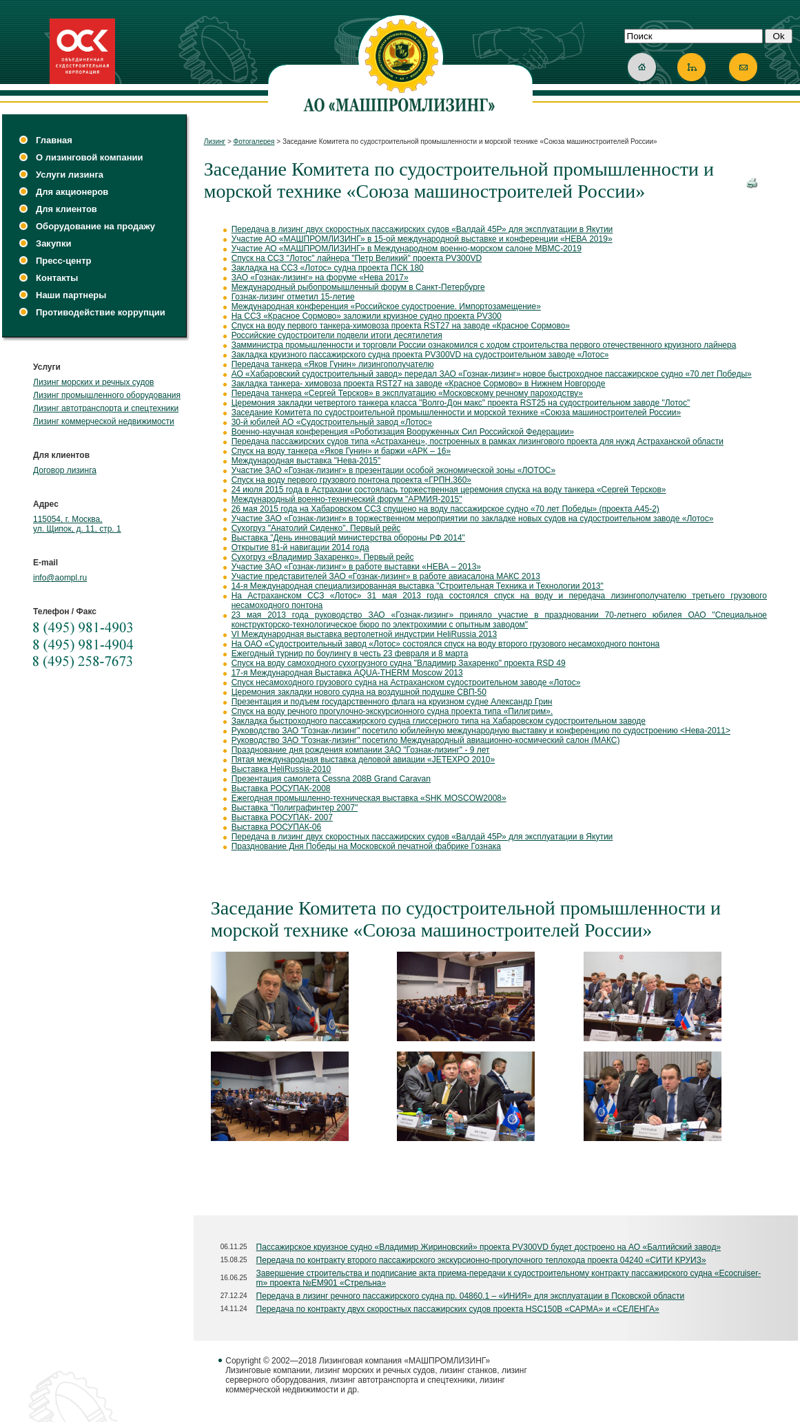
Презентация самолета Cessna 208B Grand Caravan (331, 779)
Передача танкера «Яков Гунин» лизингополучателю (333, 364)
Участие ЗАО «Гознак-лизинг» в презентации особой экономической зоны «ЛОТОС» (393, 470)
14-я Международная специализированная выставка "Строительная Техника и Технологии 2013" (418, 586)
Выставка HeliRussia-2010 (281, 769)
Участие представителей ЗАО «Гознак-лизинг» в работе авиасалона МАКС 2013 (386, 576)
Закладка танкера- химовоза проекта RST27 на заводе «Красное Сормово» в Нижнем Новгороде (419, 383)
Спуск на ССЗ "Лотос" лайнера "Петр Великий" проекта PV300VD (357, 258)
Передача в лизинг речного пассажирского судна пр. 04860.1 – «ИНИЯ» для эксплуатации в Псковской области (470, 1296)
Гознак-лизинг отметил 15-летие (293, 297)
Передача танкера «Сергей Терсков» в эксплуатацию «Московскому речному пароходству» (407, 393)
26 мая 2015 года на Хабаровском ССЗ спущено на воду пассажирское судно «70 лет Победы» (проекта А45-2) (445, 509)
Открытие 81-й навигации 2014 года (300, 547)
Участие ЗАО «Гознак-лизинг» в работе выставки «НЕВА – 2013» (356, 567)
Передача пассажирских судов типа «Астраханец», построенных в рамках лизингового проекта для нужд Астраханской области (478, 441)
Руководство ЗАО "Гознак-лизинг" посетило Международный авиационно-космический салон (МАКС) (426, 740)
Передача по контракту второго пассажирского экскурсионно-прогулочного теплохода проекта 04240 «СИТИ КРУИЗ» (481, 1260)
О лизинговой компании (89, 157)
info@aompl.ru (60, 578)
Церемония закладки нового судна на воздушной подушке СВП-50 (359, 692)
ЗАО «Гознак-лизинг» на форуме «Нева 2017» (320, 277)
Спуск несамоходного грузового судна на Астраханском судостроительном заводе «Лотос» (406, 682)
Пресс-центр (64, 260)
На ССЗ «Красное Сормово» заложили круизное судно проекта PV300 (367, 316)
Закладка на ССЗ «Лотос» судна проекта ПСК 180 (328, 268)
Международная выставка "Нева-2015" (306, 461)
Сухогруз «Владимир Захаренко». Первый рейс (323, 557)
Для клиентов (66, 209)
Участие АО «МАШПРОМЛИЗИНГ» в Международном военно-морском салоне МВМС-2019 (407, 248)
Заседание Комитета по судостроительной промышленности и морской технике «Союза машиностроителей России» (456, 412)
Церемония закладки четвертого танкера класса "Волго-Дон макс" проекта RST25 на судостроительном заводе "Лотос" (461, 403)
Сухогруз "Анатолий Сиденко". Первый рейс (316, 528)
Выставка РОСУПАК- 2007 (282, 817)
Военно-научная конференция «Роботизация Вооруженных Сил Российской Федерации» (403, 432)
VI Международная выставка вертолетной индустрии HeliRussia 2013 (365, 634)
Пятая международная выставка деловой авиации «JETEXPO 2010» (363, 759)
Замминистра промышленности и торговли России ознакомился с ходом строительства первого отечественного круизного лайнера (484, 345)
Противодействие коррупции (100, 312)
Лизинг (215, 141)
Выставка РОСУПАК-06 (277, 827)
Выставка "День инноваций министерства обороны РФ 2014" (348, 538)
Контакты (57, 278)
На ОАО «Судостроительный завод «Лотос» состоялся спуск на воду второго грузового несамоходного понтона (446, 644)
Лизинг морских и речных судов (93, 382)
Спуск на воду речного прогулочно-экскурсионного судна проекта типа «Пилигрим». (392, 711)
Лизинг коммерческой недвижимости (103, 421)
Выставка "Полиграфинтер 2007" (295, 808)
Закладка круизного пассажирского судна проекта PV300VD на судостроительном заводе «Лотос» (420, 354)
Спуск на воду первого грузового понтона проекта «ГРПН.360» (351, 480)
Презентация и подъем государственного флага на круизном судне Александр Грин (392, 702)
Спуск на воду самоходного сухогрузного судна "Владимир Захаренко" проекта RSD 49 (399, 663)
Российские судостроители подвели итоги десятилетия (337, 335)
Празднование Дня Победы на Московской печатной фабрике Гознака (366, 846)
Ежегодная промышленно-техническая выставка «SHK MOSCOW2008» (369, 798)
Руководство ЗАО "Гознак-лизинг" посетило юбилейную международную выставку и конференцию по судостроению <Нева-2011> (481, 730)
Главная (54, 140)
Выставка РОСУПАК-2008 (281, 788)
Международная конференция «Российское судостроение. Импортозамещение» (386, 306)
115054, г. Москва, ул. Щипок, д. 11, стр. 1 (77, 524)
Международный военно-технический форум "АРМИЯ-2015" (347, 499)
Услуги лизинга (69, 174)
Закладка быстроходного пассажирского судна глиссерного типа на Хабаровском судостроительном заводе (439, 721)
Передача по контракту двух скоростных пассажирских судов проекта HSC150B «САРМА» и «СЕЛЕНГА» (457, 1309)
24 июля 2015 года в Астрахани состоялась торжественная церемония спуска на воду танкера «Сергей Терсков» (449, 489)
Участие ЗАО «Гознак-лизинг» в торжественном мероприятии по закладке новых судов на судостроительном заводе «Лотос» (473, 518)
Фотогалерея (254, 141)
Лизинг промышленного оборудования (107, 395)
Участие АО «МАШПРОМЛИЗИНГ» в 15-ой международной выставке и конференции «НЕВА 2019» (422, 239)
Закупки (53, 243)
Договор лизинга (64, 470)
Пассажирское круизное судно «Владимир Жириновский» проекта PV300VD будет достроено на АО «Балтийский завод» (488, 1247)
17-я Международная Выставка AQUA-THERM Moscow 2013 (347, 673)
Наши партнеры (71, 295)
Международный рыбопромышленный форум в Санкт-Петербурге (358, 287)
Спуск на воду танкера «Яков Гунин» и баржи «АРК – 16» (341, 451)
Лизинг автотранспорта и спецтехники (105, 408)
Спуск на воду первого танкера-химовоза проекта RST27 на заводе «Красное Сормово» (401, 326)
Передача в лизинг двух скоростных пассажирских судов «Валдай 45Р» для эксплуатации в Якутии (422, 229)
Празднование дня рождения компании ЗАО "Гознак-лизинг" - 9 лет (361, 750)
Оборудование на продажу (95, 226)
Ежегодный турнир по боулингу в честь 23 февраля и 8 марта (350, 653)
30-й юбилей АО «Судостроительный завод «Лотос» (332, 422)
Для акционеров (72, 192)
